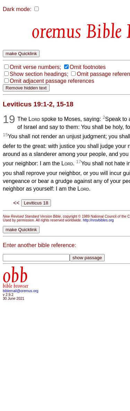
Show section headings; (39, 74)
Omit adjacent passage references (52, 81)
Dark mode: (17, 9)
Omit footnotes (88, 67)
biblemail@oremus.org (20, 291)
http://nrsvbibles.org (98, 220)
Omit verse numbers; (35, 67)
